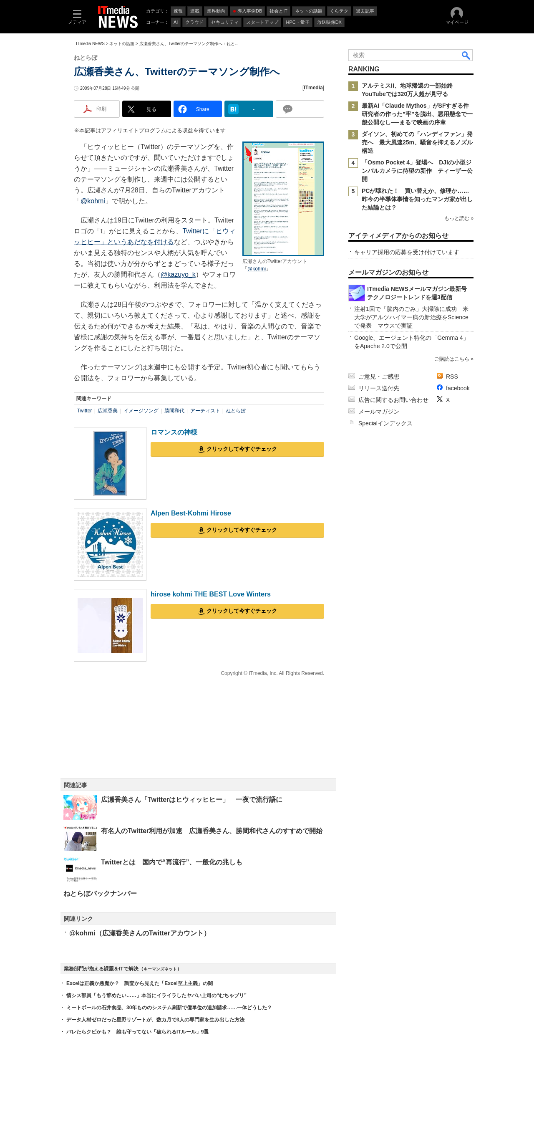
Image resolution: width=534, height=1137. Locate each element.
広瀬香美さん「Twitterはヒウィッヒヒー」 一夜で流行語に (191, 799)
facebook (458, 388)
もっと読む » (459, 218)
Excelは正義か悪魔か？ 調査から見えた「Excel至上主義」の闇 (139, 983)
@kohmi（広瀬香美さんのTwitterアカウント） (139, 933)
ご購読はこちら (451, 359)
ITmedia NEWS (90, 43)
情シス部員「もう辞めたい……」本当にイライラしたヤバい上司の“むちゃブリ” (156, 995)
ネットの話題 (121, 43)
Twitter (84, 411)
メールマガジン (378, 411)
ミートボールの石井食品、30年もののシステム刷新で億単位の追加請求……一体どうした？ (169, 1008)
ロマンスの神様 (174, 432)
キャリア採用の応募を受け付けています (406, 252)
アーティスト (205, 411)
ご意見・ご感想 (378, 376)
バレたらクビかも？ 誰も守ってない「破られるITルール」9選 (137, 1032)
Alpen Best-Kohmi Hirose (191, 513)
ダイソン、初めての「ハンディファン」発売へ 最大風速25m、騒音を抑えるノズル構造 (417, 142)
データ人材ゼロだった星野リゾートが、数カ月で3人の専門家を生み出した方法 (155, 1020)
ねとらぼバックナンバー (100, 893)
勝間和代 (174, 411)
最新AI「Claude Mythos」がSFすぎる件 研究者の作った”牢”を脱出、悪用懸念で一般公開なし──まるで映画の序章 (418, 114)
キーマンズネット (160, 969)
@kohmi (256, 269)
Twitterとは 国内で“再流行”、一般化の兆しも (171, 862)
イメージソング (141, 411)
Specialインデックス (385, 423)
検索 (466, 55)
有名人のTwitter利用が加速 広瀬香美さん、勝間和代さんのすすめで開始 (211, 830)
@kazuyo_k (178, 274)
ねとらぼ (236, 411)
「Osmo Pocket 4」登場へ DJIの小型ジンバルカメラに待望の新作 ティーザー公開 (417, 170)
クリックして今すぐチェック (242, 449)
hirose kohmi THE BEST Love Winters (211, 594)
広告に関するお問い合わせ (393, 400)
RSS (452, 376)
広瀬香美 (108, 411)
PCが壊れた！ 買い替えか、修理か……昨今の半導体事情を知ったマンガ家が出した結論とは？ (417, 199)
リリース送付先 (378, 388)
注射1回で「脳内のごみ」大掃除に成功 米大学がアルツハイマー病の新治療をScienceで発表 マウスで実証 (411, 317)
